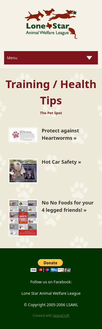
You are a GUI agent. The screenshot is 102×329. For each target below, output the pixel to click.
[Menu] (51, 57)
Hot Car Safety (59, 162)
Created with (51, 315)
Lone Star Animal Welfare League (51, 293)
